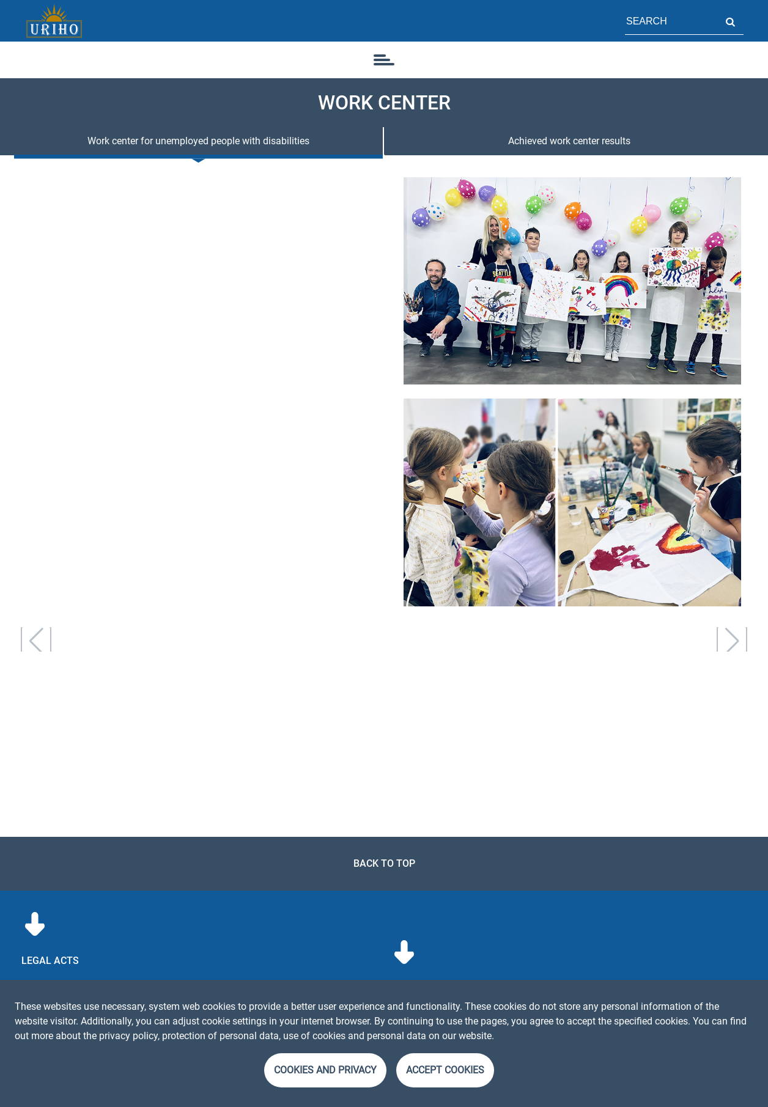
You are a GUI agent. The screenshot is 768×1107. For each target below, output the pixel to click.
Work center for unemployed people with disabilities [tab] (198, 141)
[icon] (384, 59)
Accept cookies (445, 1070)
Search (730, 20)
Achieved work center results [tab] (569, 141)
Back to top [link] (384, 863)
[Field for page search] (671, 20)
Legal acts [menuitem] (50, 960)
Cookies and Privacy (325, 1070)
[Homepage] (54, 20)
